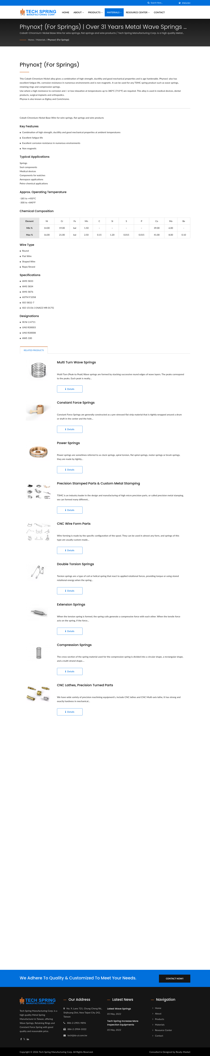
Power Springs (68, 443)
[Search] (164, 2)
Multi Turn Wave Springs (76, 362)
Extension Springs (71, 604)
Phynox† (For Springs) (59, 39)
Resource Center (137, 12)
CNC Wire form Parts (74, 524)
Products (95, 12)
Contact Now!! (176, 978)
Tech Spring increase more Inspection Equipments (122, 1022)
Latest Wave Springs (119, 1008)
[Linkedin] (28, 1038)
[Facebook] (21, 1038)
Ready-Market (183, 1051)
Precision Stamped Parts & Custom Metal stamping (98, 483)
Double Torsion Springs (75, 564)
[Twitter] (24, 1038)
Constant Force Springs (76, 402)
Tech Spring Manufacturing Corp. (56, 1051)
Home (65, 12)
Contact (159, 12)
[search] (148, 2)
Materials (114, 12)
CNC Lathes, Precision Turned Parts (85, 685)
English (186, 3)
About (79, 12)
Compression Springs (74, 645)
